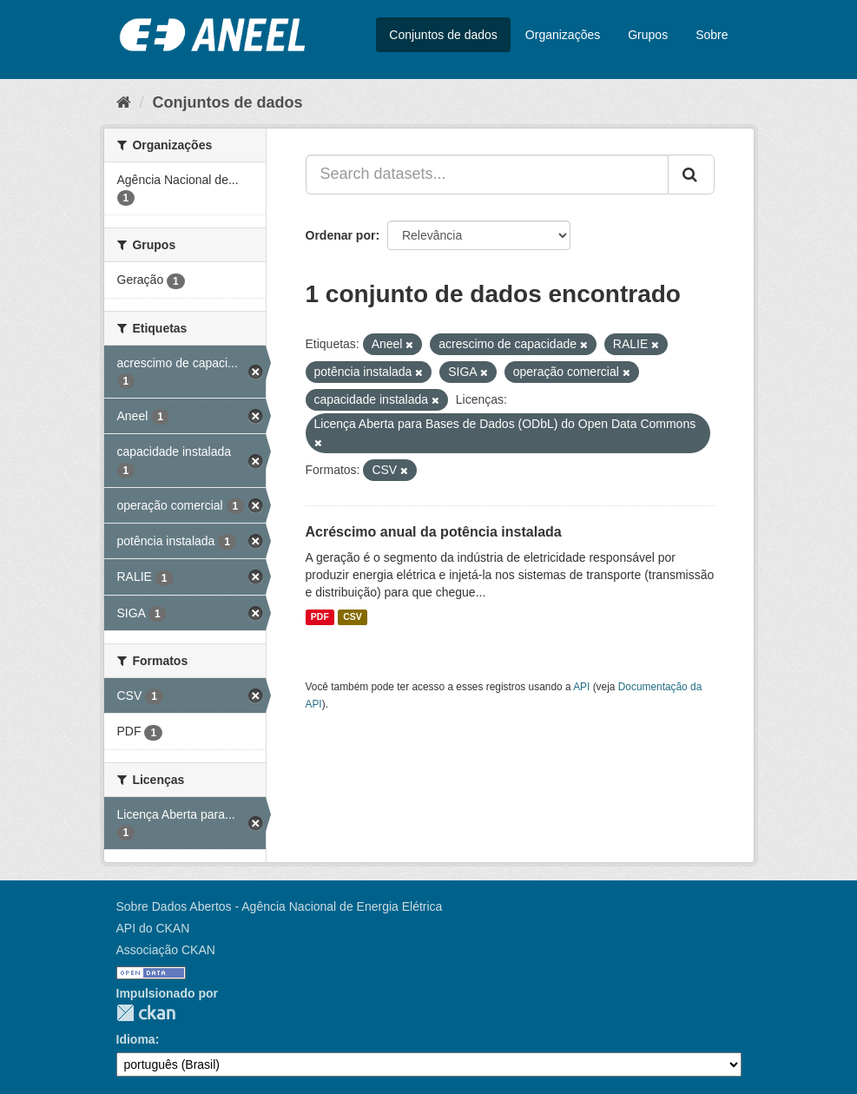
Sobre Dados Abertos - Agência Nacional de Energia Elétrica (279, 906)
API (581, 687)
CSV (352, 617)
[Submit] (691, 174)
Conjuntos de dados (443, 35)
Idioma (135, 1039)
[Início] (123, 102)
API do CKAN (153, 928)
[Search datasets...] (487, 174)
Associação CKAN (165, 950)
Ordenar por (341, 235)
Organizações (562, 35)
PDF (320, 617)
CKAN (145, 1013)
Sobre (711, 35)
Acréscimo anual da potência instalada (434, 531)
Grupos (648, 35)
